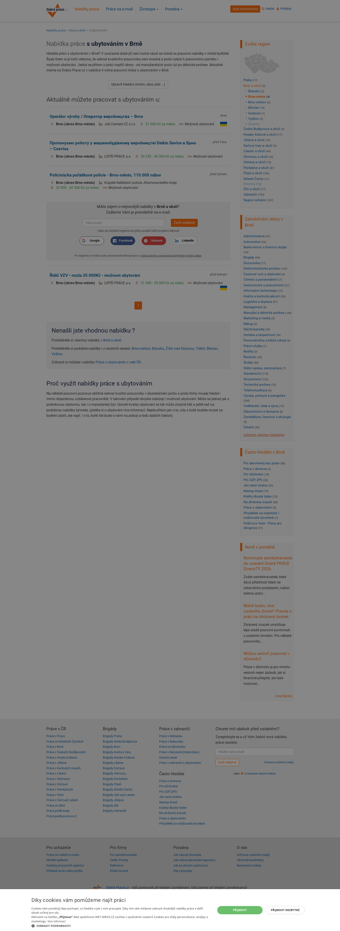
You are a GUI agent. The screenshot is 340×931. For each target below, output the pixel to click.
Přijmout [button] (240, 910)
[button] (120, 926)
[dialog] (170, 910)
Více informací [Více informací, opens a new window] (56, 921)
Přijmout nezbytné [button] (285, 910)
